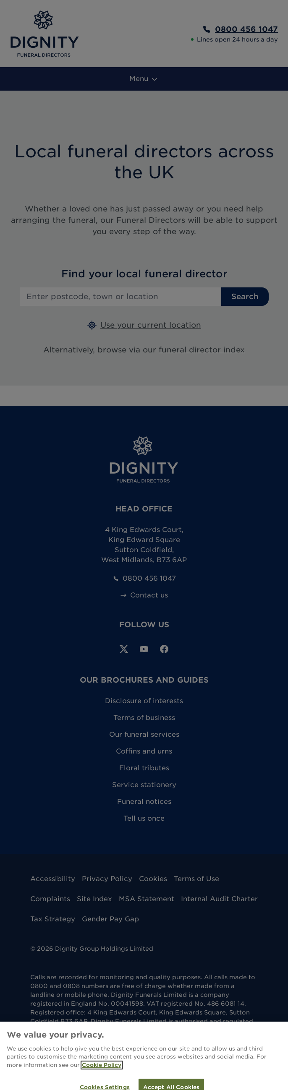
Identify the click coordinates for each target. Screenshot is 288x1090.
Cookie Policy (101, 1070)
